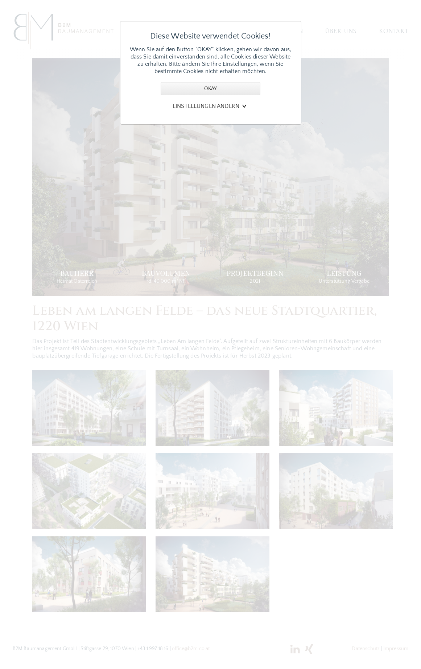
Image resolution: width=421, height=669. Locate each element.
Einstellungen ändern (206, 106)
